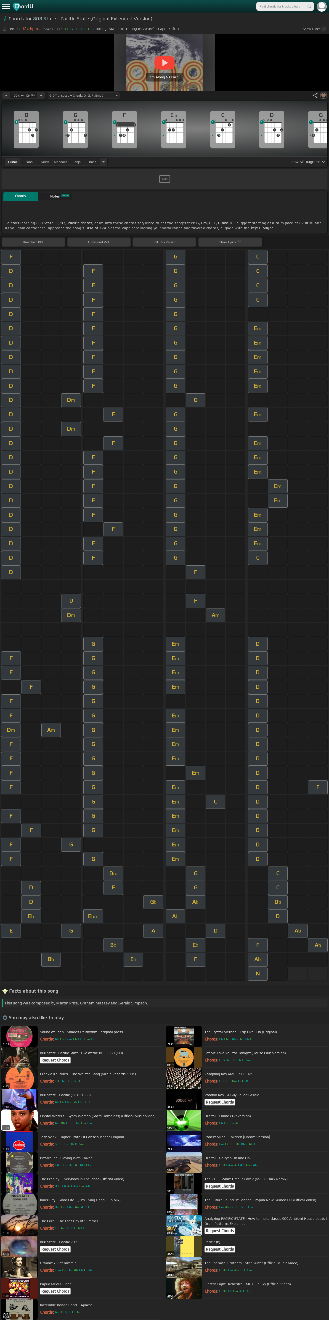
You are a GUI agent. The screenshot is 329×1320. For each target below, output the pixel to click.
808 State (44, 18)
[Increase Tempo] (41, 95)
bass (92, 162)
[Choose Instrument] (103, 161)
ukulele (45, 162)
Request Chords (55, 1060)
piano (29, 162)
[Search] (309, 6)
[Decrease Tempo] (6, 95)
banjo (76, 162)
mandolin (60, 162)
